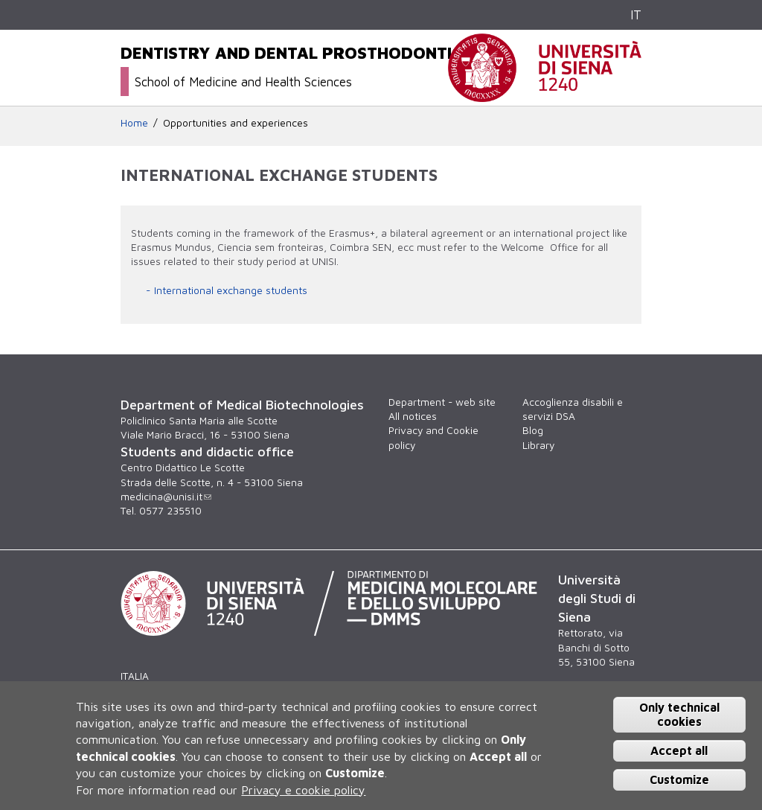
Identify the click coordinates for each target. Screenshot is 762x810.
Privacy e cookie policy (303, 790)
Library (538, 445)
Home (134, 123)
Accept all (679, 750)
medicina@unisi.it (166, 497)
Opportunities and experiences (235, 123)
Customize (679, 779)
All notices (412, 416)
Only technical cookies (679, 714)
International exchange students (230, 290)
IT (635, 14)
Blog (532, 430)
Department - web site (442, 402)
